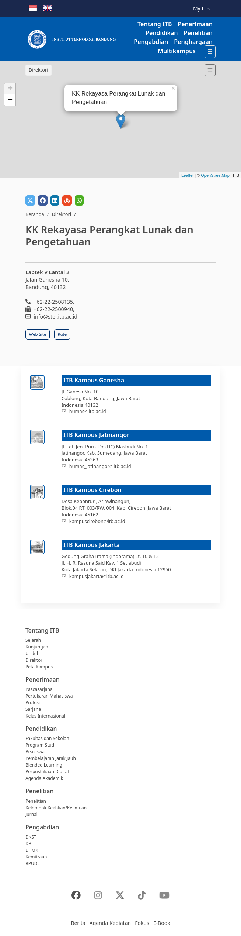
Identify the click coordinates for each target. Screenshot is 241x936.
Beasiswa (35, 752)
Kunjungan (36, 647)
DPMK (31, 850)
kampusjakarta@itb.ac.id (96, 576)
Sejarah (33, 640)
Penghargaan (193, 42)
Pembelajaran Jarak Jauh (50, 758)
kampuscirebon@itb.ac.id (97, 521)
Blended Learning (43, 765)
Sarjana (33, 709)
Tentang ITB (154, 24)
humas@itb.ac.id (87, 411)
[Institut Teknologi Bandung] (71, 39)
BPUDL (32, 863)
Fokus (142, 922)
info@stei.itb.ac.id (55, 316)
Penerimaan (195, 24)
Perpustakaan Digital (47, 771)
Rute (62, 334)
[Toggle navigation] (210, 70)
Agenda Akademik (44, 778)
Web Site (37, 334)
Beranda (34, 214)
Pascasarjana (39, 689)
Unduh (32, 653)
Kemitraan (36, 857)
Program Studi (40, 745)
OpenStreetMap (215, 175)
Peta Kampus (39, 667)
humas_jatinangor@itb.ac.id (100, 466)
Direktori (61, 214)
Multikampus (177, 51)
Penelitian (198, 33)
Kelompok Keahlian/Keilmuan (56, 808)
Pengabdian (151, 42)
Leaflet (187, 175)
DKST (30, 837)
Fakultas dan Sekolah (47, 738)
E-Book (161, 922)
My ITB (201, 8)
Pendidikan (162, 33)
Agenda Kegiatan (110, 922)
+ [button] (10, 88)
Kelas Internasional (45, 716)
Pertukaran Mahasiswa (49, 696)
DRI (29, 843)
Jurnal (31, 814)
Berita (78, 922)
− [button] (10, 100)
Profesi (32, 702)
